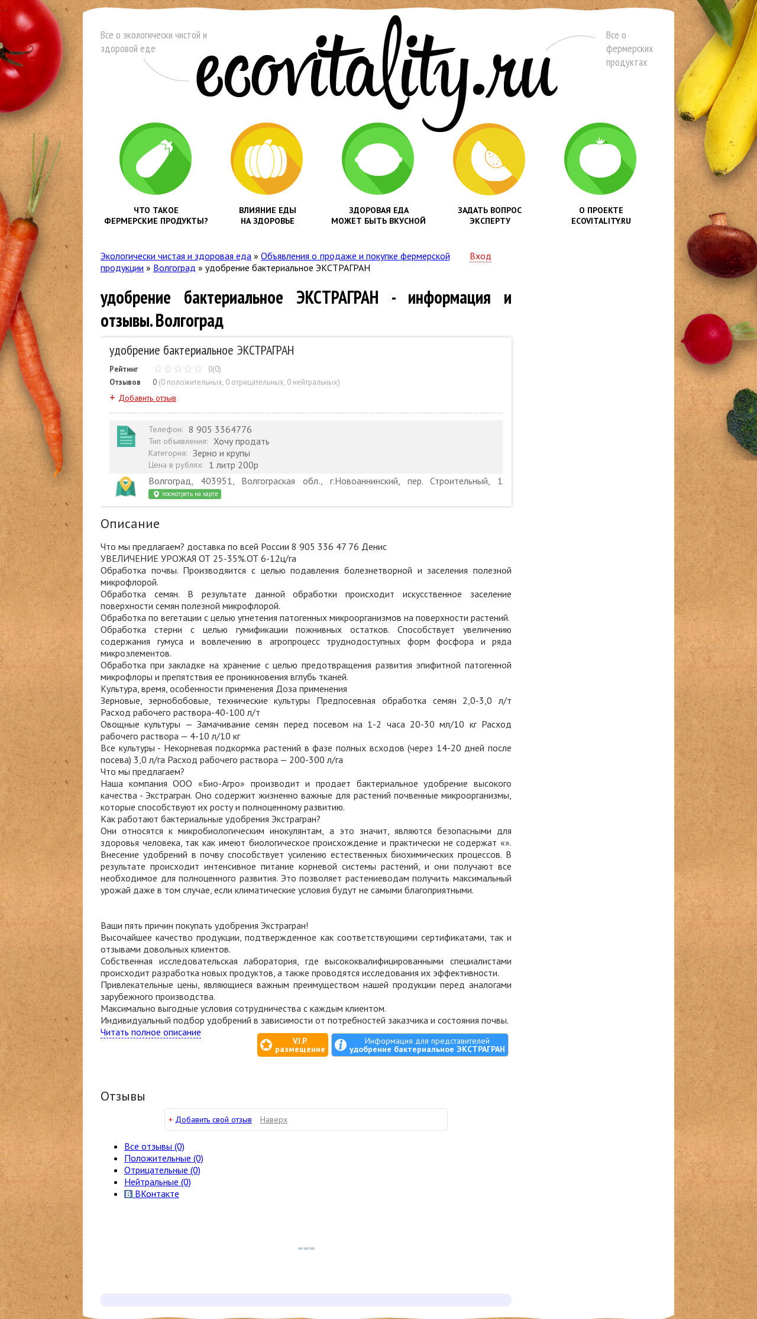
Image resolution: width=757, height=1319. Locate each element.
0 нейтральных (312, 382)
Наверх (273, 1119)
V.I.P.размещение (300, 1045)
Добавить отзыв (147, 398)
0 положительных (191, 382)
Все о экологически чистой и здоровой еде (154, 41)
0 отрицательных (254, 382)
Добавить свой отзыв (213, 1119)
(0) (163, 1158)
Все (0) (154, 1146)
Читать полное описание (151, 1032)
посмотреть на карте (185, 494)
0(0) (187, 369)
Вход (480, 256)
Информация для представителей (427, 1045)
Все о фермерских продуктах (629, 48)
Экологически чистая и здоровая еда (176, 256)
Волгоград (174, 268)
